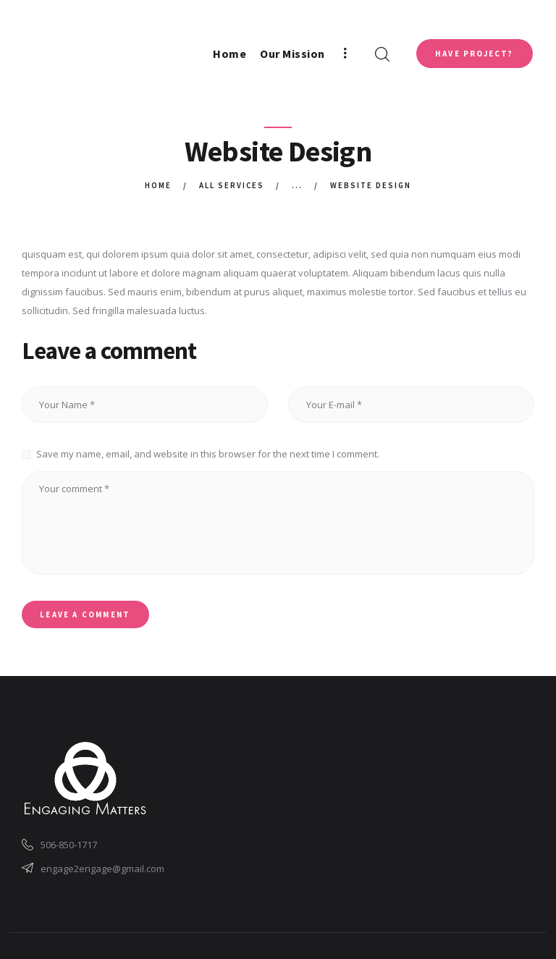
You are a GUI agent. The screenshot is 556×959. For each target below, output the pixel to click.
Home (158, 185)
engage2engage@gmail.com (102, 868)
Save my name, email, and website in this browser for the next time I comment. (207, 453)
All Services (232, 185)
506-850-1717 (69, 845)
